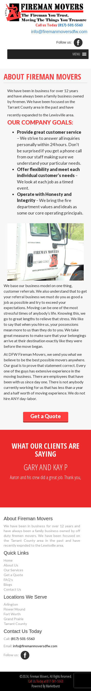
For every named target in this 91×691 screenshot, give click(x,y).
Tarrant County (15, 624)
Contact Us (12, 589)
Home (8, 560)
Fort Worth (12, 614)
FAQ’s (8, 580)
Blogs (8, 584)
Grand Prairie (14, 619)
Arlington (11, 604)
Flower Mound (14, 609)
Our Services (13, 570)
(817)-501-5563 (70, 25)
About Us (11, 565)
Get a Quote (13, 575)
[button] (76, 54)
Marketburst (53, 686)
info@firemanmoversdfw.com (59, 31)
